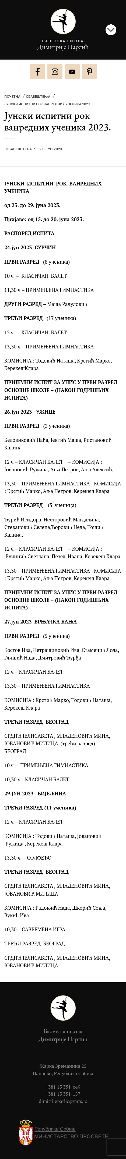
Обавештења (38, 96)
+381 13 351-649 (63, 1087)
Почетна (12, 96)
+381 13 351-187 (63, 1094)
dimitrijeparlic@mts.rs (63, 1101)
